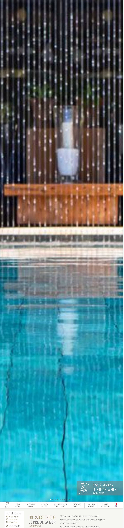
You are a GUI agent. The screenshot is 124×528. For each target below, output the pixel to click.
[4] (60, 499)
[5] (62, 499)
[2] (55, 499)
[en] (116, 506)
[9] (72, 499)
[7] (67, 499)
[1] (52, 499)
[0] (50, 499)
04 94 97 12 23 (14, 516)
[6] (65, 499)
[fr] (116, 504)
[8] (69, 499)
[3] (57, 499)
